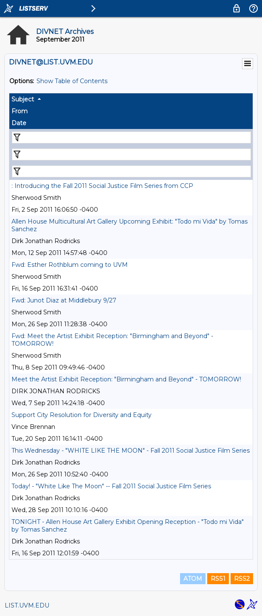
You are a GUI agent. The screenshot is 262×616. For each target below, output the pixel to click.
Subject (22, 99)
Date (18, 123)
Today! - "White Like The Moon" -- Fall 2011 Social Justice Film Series (111, 486)
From (19, 111)
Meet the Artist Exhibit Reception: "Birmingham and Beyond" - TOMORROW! (126, 379)
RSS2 (242, 578)
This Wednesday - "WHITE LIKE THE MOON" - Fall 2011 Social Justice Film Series (130, 450)
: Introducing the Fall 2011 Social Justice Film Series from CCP (102, 186)
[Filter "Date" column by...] (131, 171)
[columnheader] (131, 99)
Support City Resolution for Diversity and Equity (81, 415)
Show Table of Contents (72, 81)
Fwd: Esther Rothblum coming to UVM (69, 265)
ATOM (192, 578)
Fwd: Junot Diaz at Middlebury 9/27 (63, 300)
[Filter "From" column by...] (131, 154)
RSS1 (218, 578)
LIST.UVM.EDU (27, 605)
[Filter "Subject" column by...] (131, 137)
